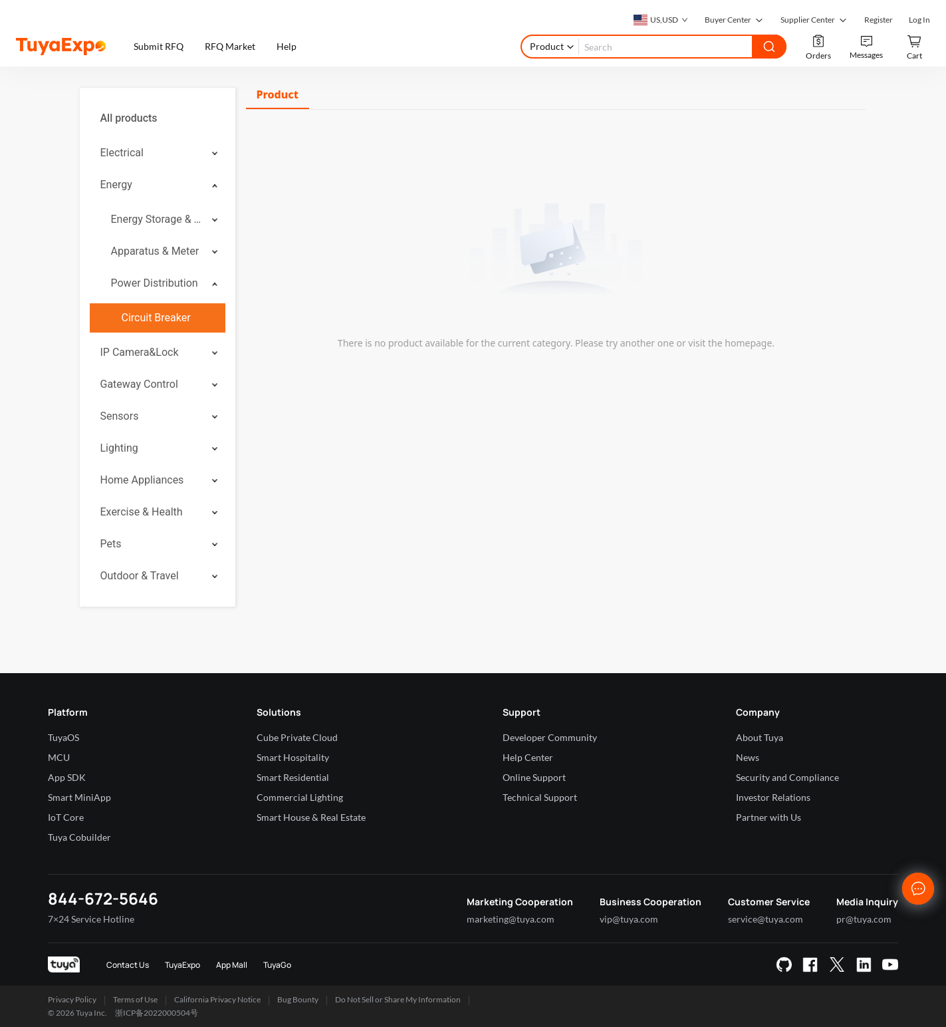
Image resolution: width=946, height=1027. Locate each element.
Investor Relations (773, 797)
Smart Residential (293, 777)
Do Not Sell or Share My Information (398, 999)
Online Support (534, 777)
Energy (116, 184)
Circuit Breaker (156, 317)
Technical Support (540, 797)
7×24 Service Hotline (91, 919)
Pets (111, 543)
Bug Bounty (297, 999)
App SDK (67, 777)
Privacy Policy (72, 999)
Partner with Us (768, 817)
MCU (59, 757)
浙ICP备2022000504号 (156, 1013)
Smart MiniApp (79, 797)
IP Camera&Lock (139, 352)
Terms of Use (135, 999)
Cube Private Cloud (297, 737)
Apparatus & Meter (155, 251)
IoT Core (66, 817)
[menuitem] (157, 118)
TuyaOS (63, 737)
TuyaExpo (182, 964)
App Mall (231, 964)
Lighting (119, 448)
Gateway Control (139, 384)
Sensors (119, 416)
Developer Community (550, 737)
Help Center (528, 757)
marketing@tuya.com (510, 919)
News (747, 757)
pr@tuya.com (863, 919)
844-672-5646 (103, 898)
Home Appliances (142, 480)
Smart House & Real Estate (311, 817)
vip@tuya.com (629, 919)
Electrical (122, 152)
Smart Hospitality (293, 757)
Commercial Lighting (300, 797)
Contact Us (127, 964)
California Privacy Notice (217, 999)
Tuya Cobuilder (79, 837)
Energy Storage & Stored (157, 219)
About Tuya (759, 737)
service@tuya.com (765, 919)
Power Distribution (154, 283)
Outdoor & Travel (139, 575)
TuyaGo (277, 964)
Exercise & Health (141, 512)
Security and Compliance (787, 777)
